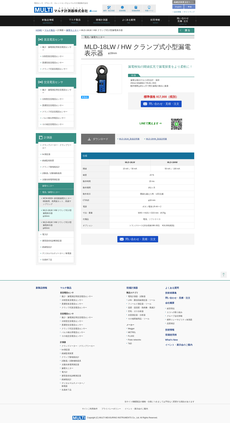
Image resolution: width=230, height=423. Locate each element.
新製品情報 (41, 288)
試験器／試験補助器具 (52, 173)
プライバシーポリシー (111, 409)
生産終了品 (47, 260)
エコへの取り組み (174, 312)
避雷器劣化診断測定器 (52, 241)
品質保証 (171, 323)
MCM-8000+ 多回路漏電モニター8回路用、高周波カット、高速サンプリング (57, 201)
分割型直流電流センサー (53, 56)
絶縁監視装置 (48, 160)
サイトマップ (189, 12)
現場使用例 (136, 10)
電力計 (45, 234)
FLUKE (131, 336)
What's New (171, 339)
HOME (94, 11)
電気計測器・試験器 (137, 296)
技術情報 (122, 10)
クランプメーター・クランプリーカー (56, 146)
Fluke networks (134, 340)
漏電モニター (72, 30)
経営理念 (171, 308)
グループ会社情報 (174, 316)
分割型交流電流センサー (53, 99)
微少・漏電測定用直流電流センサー (56, 48)
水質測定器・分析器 (137, 315)
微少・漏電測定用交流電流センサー (56, 91)
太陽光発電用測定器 (51, 179)
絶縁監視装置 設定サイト (184, 2)
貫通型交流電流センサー (53, 105)
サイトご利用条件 (90, 409)
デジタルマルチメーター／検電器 (56, 253)
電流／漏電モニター (51, 192)
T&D (130, 343)
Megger (131, 328)
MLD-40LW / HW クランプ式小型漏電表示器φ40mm (57, 225)
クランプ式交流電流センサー (54, 112)
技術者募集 (171, 293)
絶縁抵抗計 (47, 247)
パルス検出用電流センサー (54, 118)
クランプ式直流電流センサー (54, 69)
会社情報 (177, 12)
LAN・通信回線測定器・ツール (141, 300)
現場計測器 (132, 288)
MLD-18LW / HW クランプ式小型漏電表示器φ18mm (57, 213)
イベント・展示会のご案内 (178, 345)
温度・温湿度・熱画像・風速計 (141, 307)
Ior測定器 (46, 154)
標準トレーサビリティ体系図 (179, 320)
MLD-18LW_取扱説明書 (129, 139)
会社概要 (169, 303)
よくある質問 (172, 288)
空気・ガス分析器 (136, 311)
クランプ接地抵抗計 (51, 167)
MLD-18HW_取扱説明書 (156, 139)
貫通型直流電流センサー (53, 63)
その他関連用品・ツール (138, 319)
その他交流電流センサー (53, 124)
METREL (132, 332)
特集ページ (149, 10)
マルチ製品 (49, 30)
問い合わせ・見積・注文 (164, 103)
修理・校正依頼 (109, 10)
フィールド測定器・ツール (139, 304)
